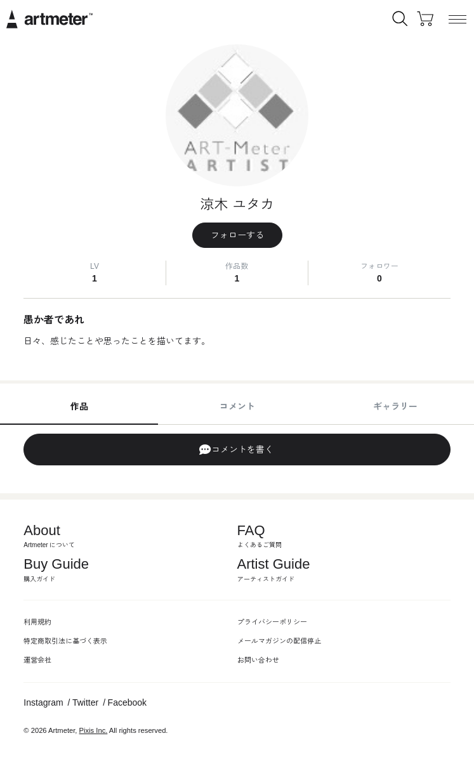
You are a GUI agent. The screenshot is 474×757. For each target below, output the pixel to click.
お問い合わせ (258, 660)
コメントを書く (236, 449)
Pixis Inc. (93, 730)
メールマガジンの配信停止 (279, 641)
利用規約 (37, 622)
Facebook (127, 702)
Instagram (43, 702)
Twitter (85, 702)
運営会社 (37, 660)
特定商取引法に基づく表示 (65, 641)
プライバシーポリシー (272, 622)
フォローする (237, 235)
